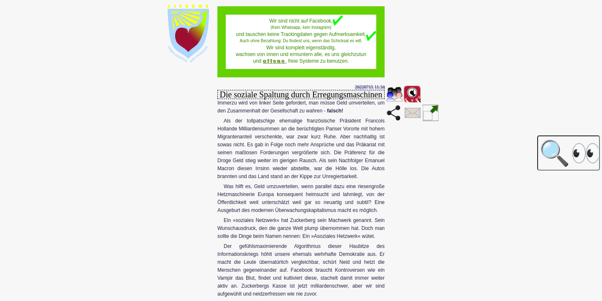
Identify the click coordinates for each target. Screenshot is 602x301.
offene (274, 61)
